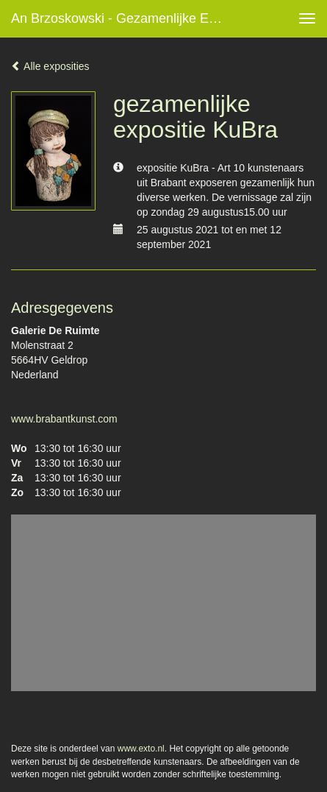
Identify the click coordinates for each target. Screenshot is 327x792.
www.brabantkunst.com (64, 419)
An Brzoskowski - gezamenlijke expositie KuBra (124, 18)
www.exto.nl (141, 748)
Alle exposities (50, 66)
